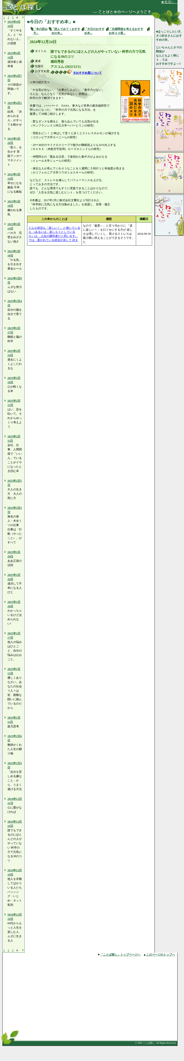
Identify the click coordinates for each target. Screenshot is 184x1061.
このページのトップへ (160, 954)
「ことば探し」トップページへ (120, 954)
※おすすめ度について (87, 73)
